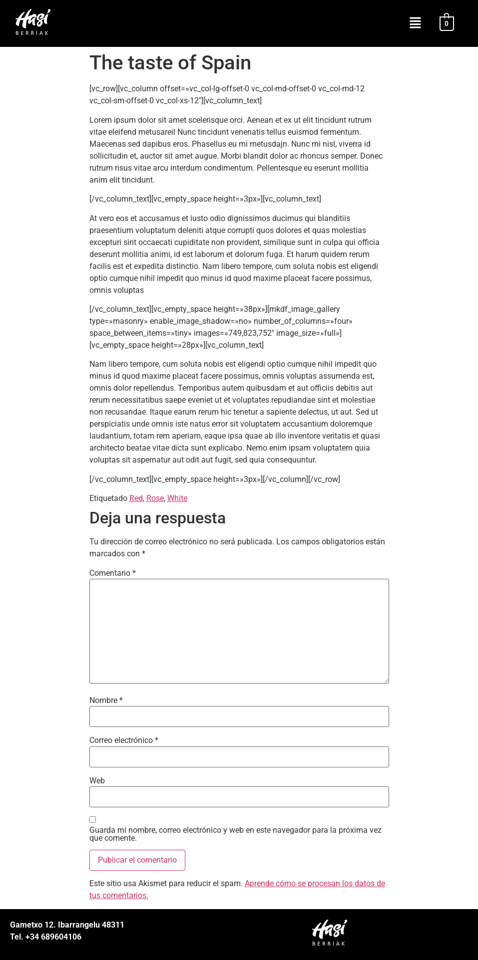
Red (136, 498)
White (177, 498)
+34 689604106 (52, 937)
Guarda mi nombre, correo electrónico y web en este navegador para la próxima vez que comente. (235, 834)
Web (97, 781)
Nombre (106, 701)
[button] (415, 23)
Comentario (112, 573)
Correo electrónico (123, 740)
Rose (155, 498)
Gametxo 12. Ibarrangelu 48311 (67, 925)
